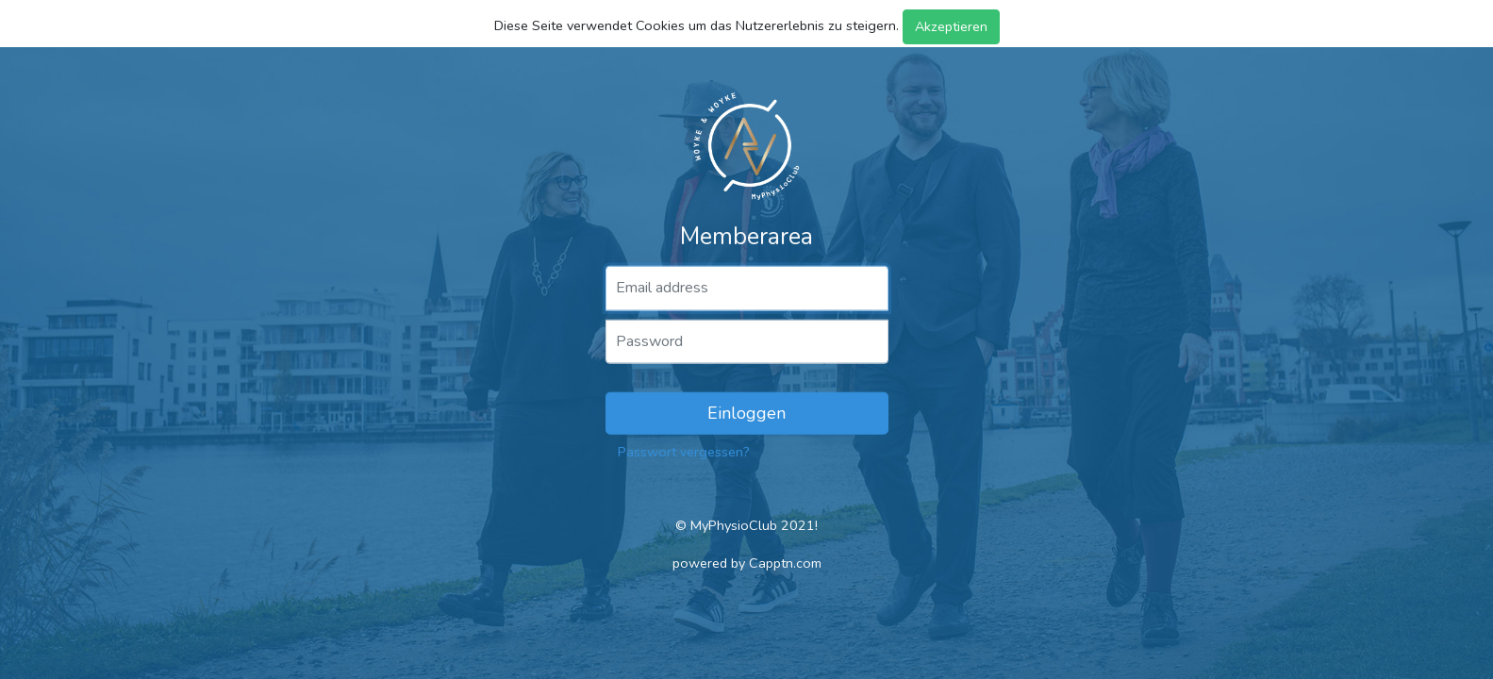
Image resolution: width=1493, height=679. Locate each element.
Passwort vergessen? (684, 451)
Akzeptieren (951, 26)
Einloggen (746, 413)
